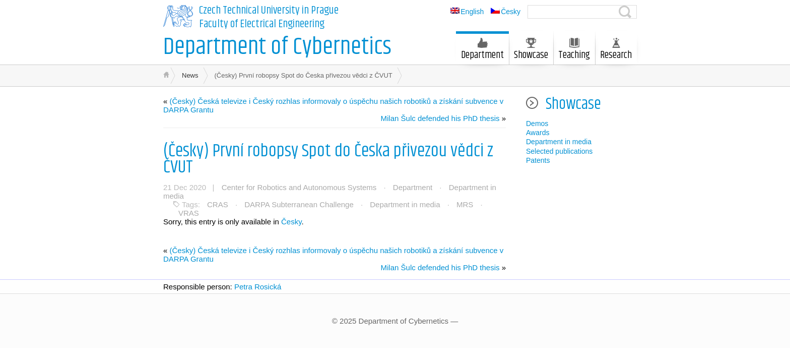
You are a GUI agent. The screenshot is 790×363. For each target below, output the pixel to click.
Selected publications (559, 151)
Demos (537, 123)
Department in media (405, 204)
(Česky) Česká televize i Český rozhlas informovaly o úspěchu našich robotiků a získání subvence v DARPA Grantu (333, 105)
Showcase (531, 50)
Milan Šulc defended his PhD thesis (440, 118)
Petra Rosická (257, 286)
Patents (538, 160)
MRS (464, 204)
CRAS (217, 204)
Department (482, 50)
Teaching (574, 50)
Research (616, 50)
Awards (537, 133)
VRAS (188, 213)
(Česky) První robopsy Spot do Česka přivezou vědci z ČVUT (328, 159)
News (190, 75)
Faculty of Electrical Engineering (261, 24)
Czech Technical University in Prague (269, 10)
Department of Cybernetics (277, 47)
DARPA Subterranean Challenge (299, 204)
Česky (291, 221)
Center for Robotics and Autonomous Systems (299, 187)
